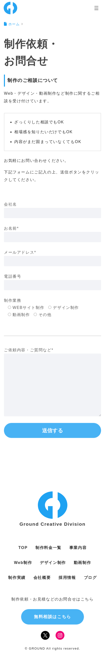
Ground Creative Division (52, 524)
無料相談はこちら (52, 616)
